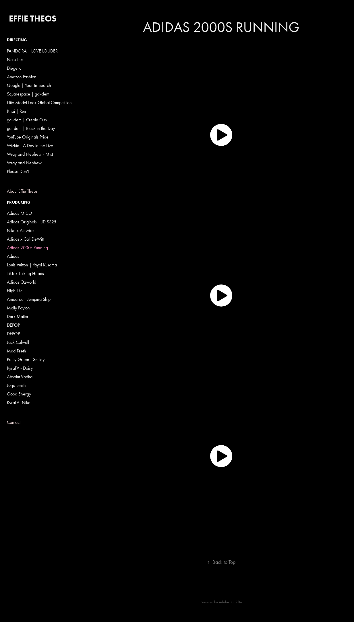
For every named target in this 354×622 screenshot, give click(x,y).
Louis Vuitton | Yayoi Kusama (32, 265)
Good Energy (19, 394)
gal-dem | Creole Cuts (27, 119)
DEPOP (13, 325)
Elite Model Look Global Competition (39, 102)
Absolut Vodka (19, 376)
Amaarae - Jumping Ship (29, 299)
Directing (17, 40)
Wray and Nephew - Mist (30, 154)
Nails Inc (15, 59)
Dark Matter (17, 316)
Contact (13, 422)
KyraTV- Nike (18, 402)
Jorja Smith (16, 385)
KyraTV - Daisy (20, 368)
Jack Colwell (18, 342)
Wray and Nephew (24, 162)
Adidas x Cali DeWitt (25, 239)
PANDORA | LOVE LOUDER (32, 51)
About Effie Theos (22, 191)
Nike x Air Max (20, 230)
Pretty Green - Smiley (26, 359)
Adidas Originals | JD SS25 (31, 222)
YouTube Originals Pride (28, 137)
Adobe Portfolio (230, 602)
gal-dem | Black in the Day (31, 128)
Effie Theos (33, 18)
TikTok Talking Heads (25, 273)
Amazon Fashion (21, 76)
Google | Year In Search (29, 85)
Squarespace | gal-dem (28, 94)
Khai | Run (16, 111)
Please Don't (18, 171)
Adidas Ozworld (21, 282)
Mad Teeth (16, 351)
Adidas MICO (19, 213)
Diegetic (14, 68)
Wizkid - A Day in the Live (30, 145)
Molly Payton (18, 308)
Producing (18, 202)
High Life (15, 290)
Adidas (13, 256)
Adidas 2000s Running (27, 247)
